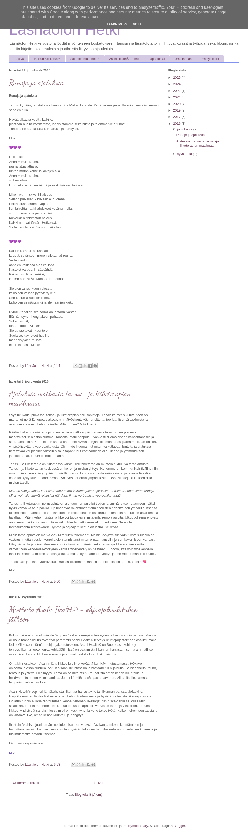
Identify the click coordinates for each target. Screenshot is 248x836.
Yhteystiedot (210, 59)
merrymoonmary (136, 826)
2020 (177, 104)
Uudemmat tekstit (26, 783)
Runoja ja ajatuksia (36, 82)
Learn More (117, 24)
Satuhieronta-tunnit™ (84, 59)
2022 (177, 91)
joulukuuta (185, 129)
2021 (177, 97)
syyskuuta (185, 154)
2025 (177, 77)
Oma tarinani (183, 59)
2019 (177, 110)
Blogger (179, 826)
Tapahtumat (157, 59)
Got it (138, 24)
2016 (177, 123)
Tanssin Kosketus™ (46, 59)
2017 (177, 117)
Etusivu (19, 59)
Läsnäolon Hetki (64, 29)
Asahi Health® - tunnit (124, 59)
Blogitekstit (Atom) (88, 795)
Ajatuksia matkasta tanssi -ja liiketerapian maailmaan (197, 143)
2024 (177, 84)
